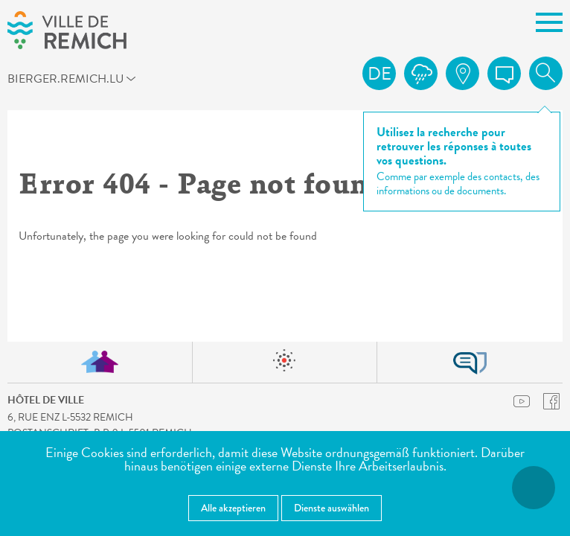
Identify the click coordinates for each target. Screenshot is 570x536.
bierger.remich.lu (35, 78)
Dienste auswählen (331, 507)
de (379, 73)
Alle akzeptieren (233, 507)
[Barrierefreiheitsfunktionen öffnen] (533, 487)
